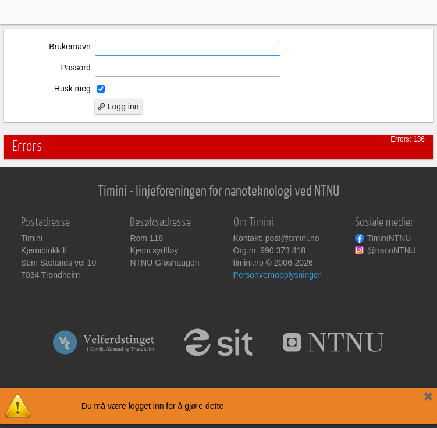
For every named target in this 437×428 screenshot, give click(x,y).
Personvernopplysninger (277, 275)
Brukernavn (70, 46)
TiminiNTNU (389, 238)
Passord (75, 67)
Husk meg (72, 88)
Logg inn (118, 106)
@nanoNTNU (391, 250)
